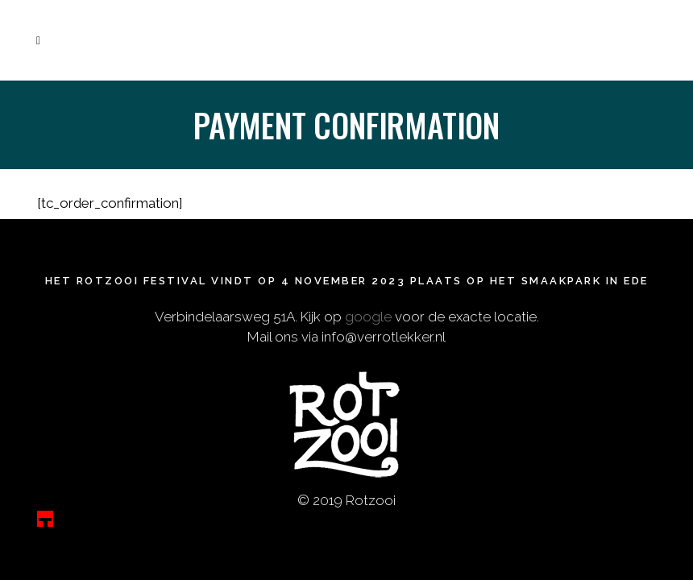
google (368, 311)
